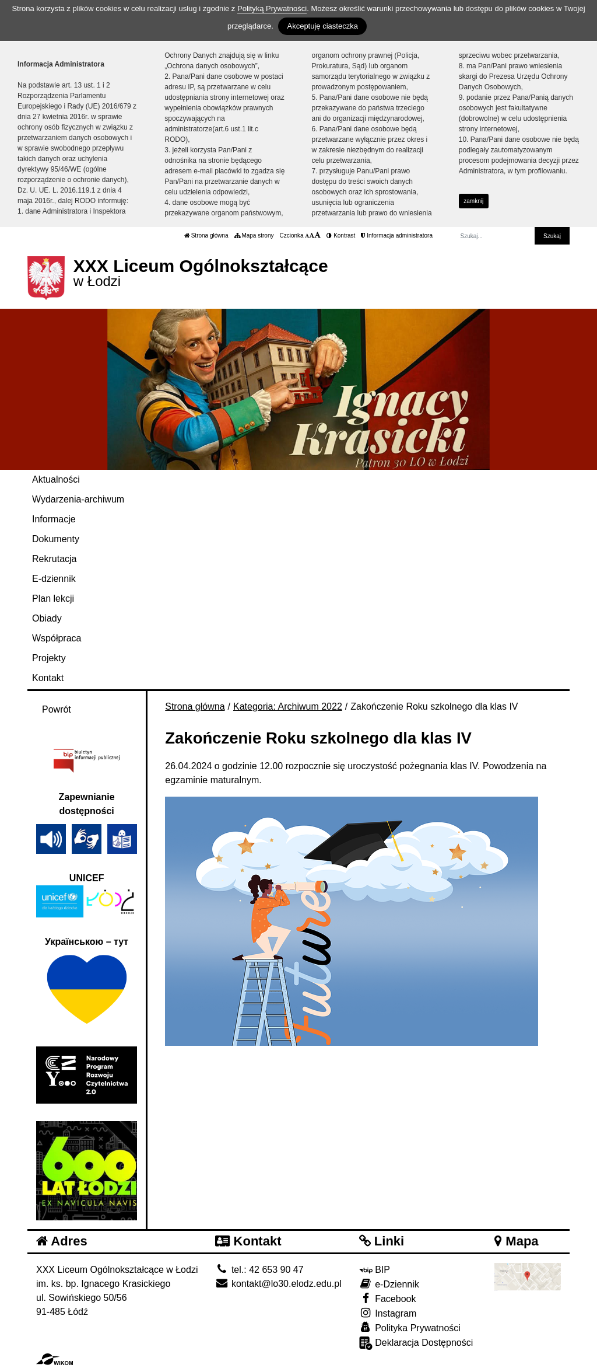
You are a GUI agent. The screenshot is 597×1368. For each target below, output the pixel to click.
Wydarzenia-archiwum (78, 499)
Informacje (54, 519)
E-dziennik (54, 579)
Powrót (56, 709)
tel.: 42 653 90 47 (259, 1270)
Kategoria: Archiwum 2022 (287, 706)
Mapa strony (254, 235)
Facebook (387, 1298)
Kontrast (340, 235)
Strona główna (206, 235)
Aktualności (56, 479)
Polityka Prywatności (410, 1327)
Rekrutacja (54, 559)
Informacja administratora (397, 235)
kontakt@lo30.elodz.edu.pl (278, 1284)
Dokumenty (55, 539)
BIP (374, 1270)
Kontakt (48, 678)
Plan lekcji (53, 598)
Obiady (47, 618)
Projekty (49, 658)
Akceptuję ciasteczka (322, 26)
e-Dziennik (389, 1283)
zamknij (473, 201)
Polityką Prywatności (272, 8)
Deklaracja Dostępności (416, 1343)
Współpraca (56, 638)
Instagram (388, 1312)
